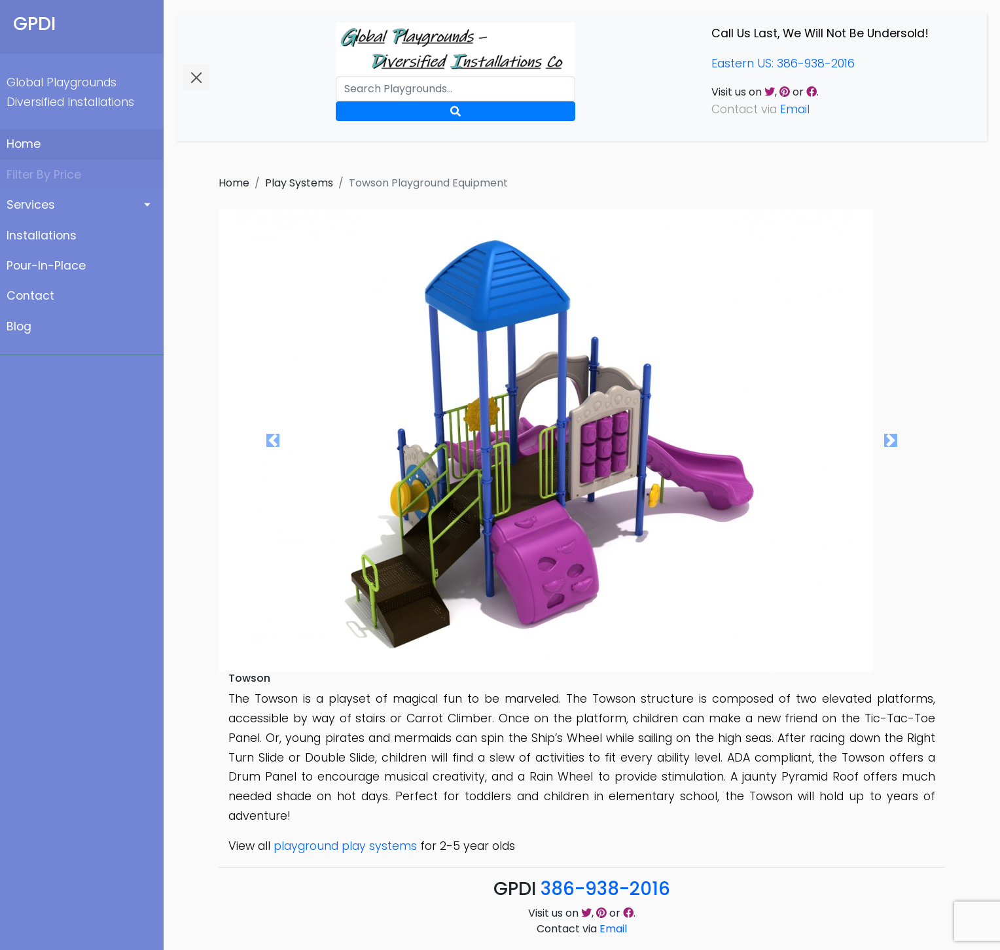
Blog (19, 326)
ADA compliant (769, 757)
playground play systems (345, 846)
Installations (42, 235)
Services (31, 205)
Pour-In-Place (46, 265)
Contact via (582, 928)
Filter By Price (44, 175)
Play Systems (299, 182)
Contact (30, 296)
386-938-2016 (605, 889)
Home (24, 144)
